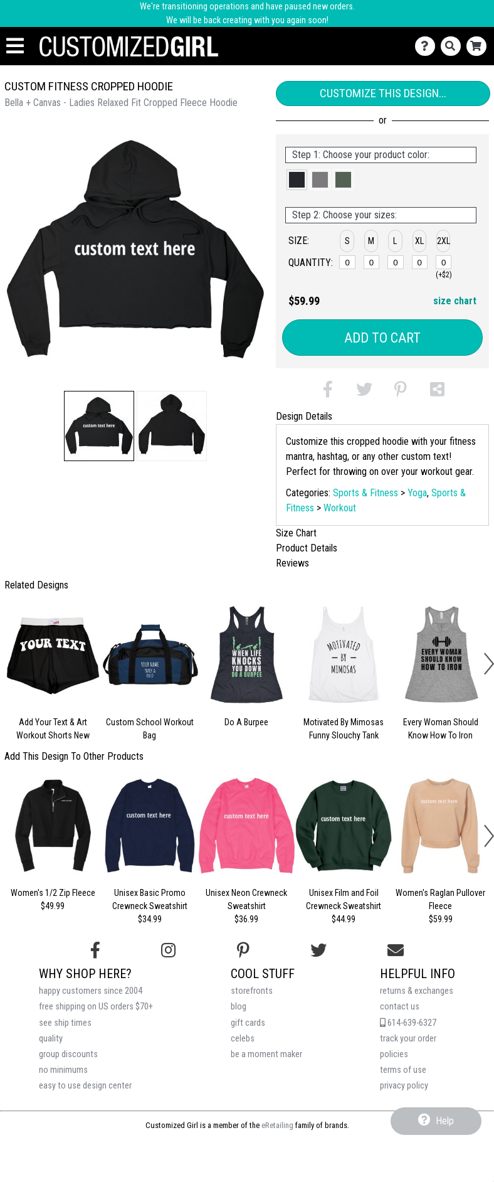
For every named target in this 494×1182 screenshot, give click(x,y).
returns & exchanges (416, 991)
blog (238, 1006)
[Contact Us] (428, 46)
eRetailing (277, 1125)
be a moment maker (266, 1054)
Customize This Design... (383, 93)
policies (394, 1054)
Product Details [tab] (306, 548)
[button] (99, 426)
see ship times (65, 1023)
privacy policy (404, 1085)
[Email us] (395, 950)
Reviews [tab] (292, 563)
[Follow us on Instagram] (168, 950)
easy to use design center (85, 1085)
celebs (243, 1038)
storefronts (252, 991)
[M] (372, 262)
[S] (347, 262)
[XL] (420, 262)
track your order (408, 1038)
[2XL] (444, 262)
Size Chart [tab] (296, 533)
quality (51, 1038)
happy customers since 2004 (90, 991)
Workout (339, 508)
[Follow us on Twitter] (318, 950)
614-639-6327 (408, 1023)
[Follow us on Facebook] (95, 950)
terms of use (403, 1070)
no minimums (63, 1070)
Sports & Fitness (365, 493)
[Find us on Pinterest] (243, 950)
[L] (395, 262)
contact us (399, 1006)
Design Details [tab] (304, 416)
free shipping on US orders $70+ (96, 1006)
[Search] (453, 46)
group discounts (68, 1054)
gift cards (248, 1023)
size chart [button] (454, 301)
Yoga (417, 493)
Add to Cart (382, 338)
